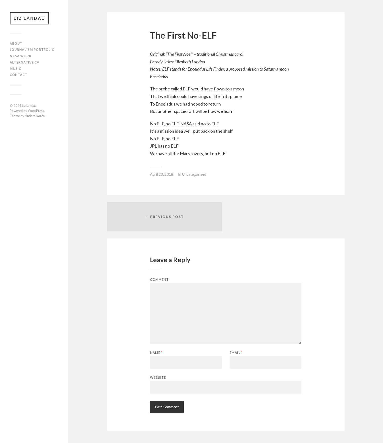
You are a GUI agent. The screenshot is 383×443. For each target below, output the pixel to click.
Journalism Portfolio (32, 50)
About (16, 43)
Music (15, 69)
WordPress (36, 111)
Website (158, 377)
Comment (159, 279)
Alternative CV (24, 62)
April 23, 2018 (161, 174)
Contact (18, 75)
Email (236, 352)
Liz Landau (29, 18)
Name (156, 352)
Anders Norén (35, 116)
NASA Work (21, 56)
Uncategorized (194, 174)
